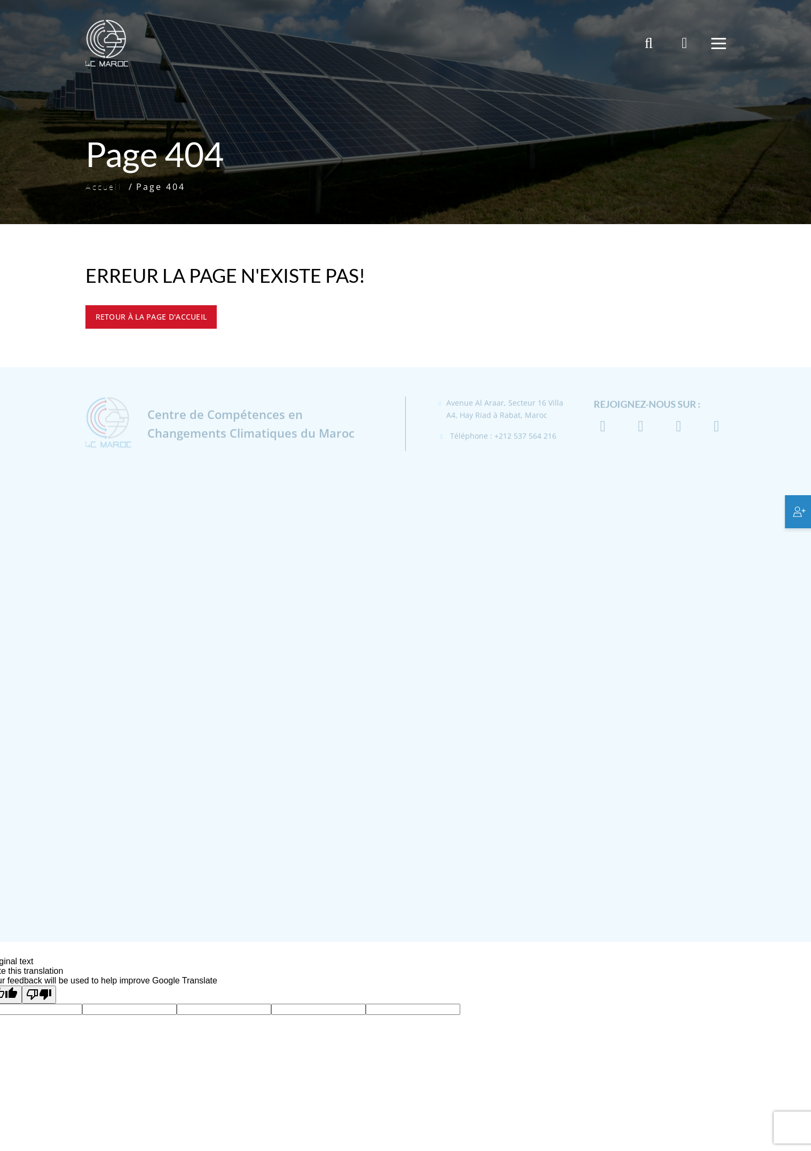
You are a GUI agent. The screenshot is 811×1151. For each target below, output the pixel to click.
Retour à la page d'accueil (151, 317)
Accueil (103, 186)
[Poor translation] (39, 995)
